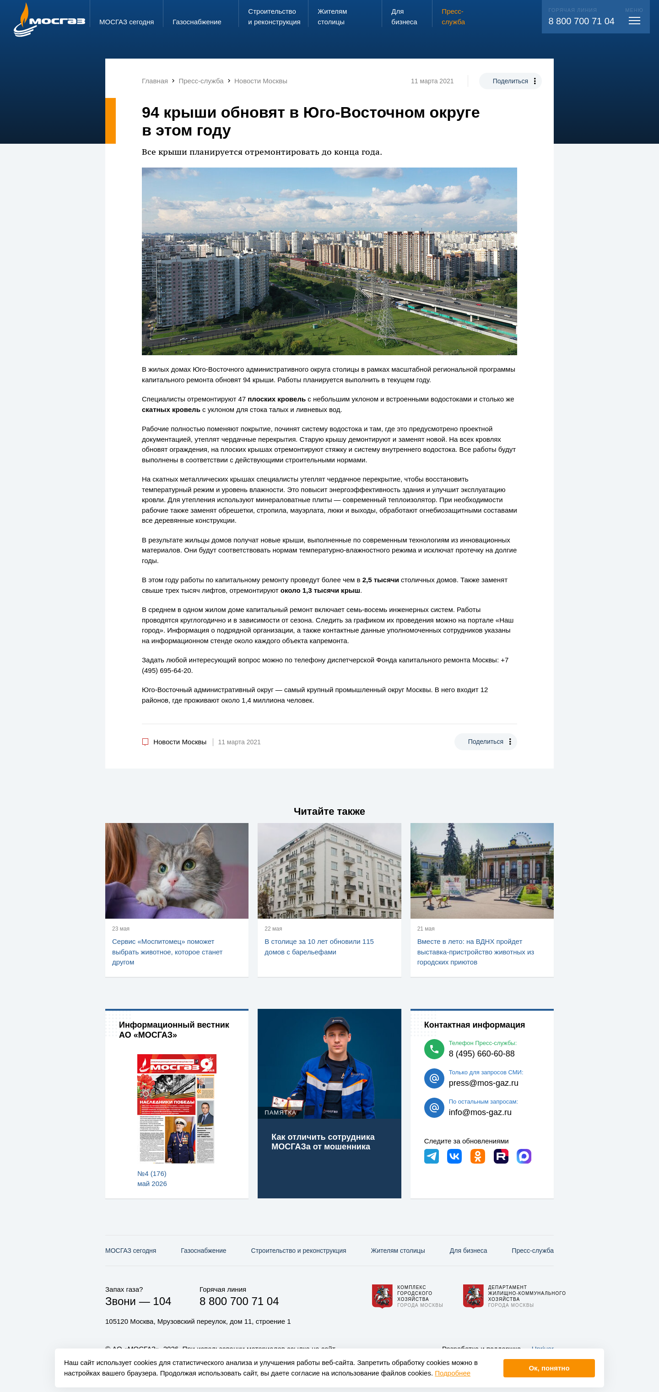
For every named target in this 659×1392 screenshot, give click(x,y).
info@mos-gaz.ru (480, 1112)
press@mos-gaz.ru (484, 1083)
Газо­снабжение (203, 1250)
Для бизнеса (468, 1250)
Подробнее (452, 1373)
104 (162, 1301)
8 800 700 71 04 (581, 21)
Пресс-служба (533, 1250)
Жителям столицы (398, 1250)
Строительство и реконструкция (298, 1250)
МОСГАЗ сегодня (130, 1250)
